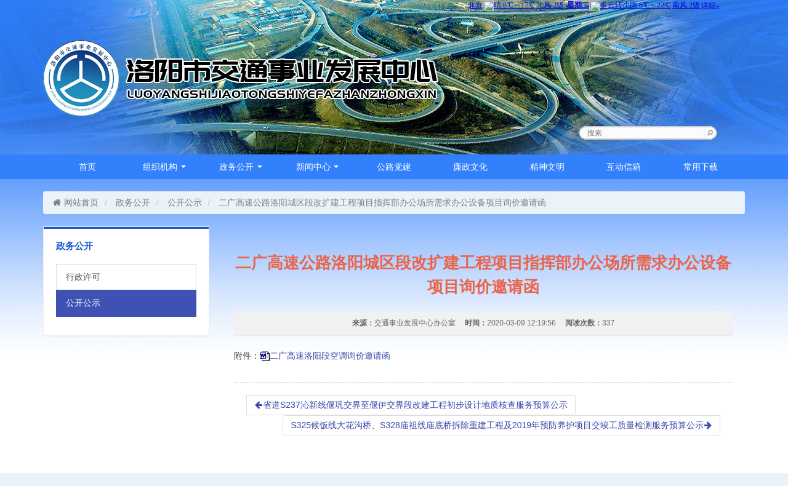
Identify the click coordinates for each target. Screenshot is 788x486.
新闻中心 (317, 167)
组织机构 (164, 167)
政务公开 (240, 167)
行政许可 (83, 277)
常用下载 (700, 167)
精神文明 (547, 167)
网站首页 (75, 202)
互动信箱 (623, 167)
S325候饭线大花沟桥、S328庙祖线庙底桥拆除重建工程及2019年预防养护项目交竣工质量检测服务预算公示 (501, 425)
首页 (87, 167)
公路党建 (394, 167)
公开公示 (184, 202)
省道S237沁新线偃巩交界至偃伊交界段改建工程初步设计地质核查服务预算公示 (411, 405)
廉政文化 (470, 167)
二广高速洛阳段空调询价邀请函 (330, 356)
